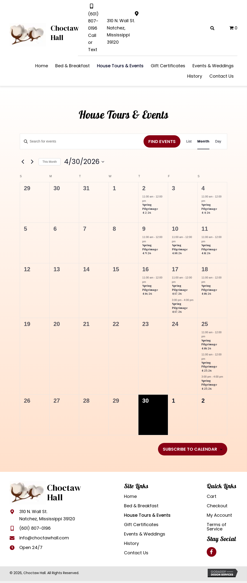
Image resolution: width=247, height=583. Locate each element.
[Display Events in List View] (189, 141)
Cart (211, 496)
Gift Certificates (141, 525)
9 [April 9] (143, 228)
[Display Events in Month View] (203, 141)
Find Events (162, 141)
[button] (211, 552)
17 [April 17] (175, 269)
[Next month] (32, 162)
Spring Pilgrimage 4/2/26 (150, 209)
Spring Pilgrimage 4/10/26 (180, 249)
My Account (219, 515)
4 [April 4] (203, 188)
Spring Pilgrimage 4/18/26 (209, 290)
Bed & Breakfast (141, 506)
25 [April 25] (204, 324)
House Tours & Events (147, 515)
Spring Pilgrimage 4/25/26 (209, 367)
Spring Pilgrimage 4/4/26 (209, 209)
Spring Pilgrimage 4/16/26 (150, 290)
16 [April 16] (145, 269)
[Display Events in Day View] (218, 141)
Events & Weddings (144, 534)
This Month (49, 161)
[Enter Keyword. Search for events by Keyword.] (82, 141)
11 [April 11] (204, 228)
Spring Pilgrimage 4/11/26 (209, 249)
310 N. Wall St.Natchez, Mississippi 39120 (47, 515)
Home (130, 496)
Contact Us (136, 553)
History (131, 543)
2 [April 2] (143, 188)
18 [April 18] (204, 269)
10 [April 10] (175, 228)
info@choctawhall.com (44, 538)
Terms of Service (216, 527)
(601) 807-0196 (93, 21)
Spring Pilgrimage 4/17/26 (180, 290)
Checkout (217, 506)
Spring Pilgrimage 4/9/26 (150, 249)
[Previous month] (23, 162)
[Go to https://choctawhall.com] (46, 34)
